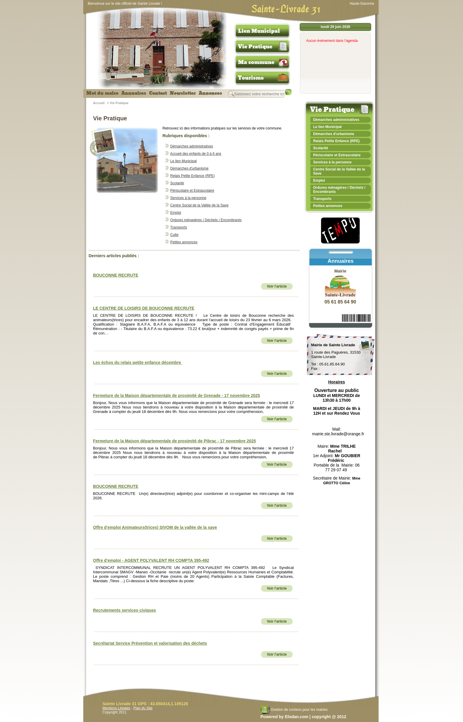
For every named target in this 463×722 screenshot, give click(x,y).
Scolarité (177, 183)
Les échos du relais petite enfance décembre (137, 362)
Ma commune (256, 62)
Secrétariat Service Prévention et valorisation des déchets (150, 643)
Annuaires (133, 93)
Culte (174, 235)
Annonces (210, 93)
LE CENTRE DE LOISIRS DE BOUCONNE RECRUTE (143, 308)
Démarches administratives (191, 146)
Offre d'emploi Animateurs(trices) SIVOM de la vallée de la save (155, 527)
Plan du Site (143, 708)
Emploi (175, 213)
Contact (158, 93)
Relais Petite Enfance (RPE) (192, 176)
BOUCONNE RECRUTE (115, 275)
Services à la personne (188, 198)
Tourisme (251, 78)
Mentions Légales (116, 708)
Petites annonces (184, 242)
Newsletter (183, 93)
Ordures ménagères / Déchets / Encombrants (206, 220)
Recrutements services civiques (124, 610)
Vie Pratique (255, 46)
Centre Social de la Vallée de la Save (199, 205)
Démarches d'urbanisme (189, 168)
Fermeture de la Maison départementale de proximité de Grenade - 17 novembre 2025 (176, 395)
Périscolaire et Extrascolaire (192, 190)
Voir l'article (277, 286)
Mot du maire (102, 93)
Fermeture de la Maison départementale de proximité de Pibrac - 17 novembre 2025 (174, 441)
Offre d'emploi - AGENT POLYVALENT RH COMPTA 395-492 (151, 560)
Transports (178, 227)
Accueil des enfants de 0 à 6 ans (195, 154)
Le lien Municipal (183, 161)
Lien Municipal (259, 31)
